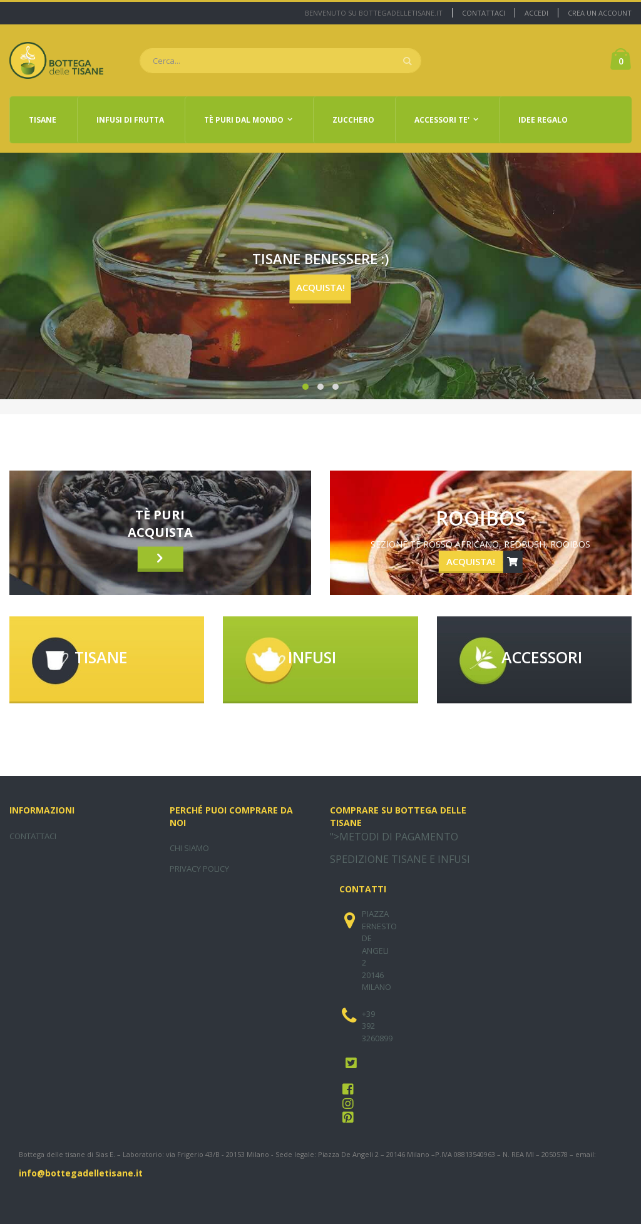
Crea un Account (600, 13)
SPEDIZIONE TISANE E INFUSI (400, 859)
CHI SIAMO (189, 848)
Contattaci (483, 13)
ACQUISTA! (320, 287)
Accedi (536, 13)
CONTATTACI (32, 836)
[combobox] (280, 60)
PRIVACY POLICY (199, 868)
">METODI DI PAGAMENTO (394, 837)
